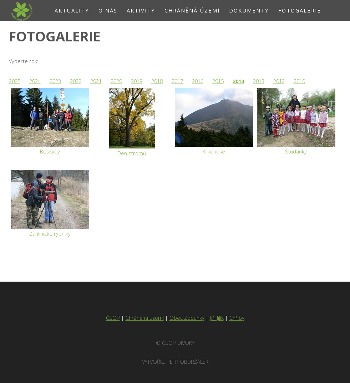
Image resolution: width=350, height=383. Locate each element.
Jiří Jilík (217, 317)
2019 (136, 81)
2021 (96, 81)
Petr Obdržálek (187, 361)
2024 (35, 81)
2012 (279, 81)
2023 (55, 81)
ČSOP (113, 317)
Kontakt (189, 31)
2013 (258, 81)
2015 (218, 81)
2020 (116, 81)
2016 (197, 81)
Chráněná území (145, 317)
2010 (299, 81)
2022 (75, 81)
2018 (157, 81)
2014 (238, 81)
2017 (177, 81)
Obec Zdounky (186, 317)
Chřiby (236, 317)
